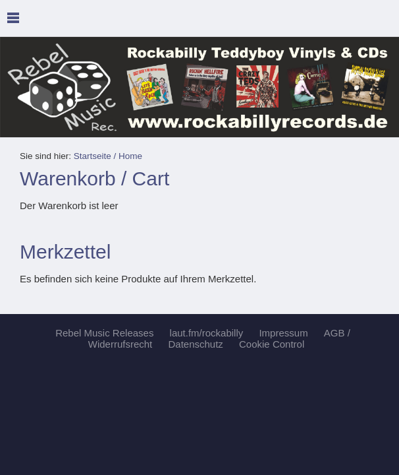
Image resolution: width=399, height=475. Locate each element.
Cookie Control (271, 344)
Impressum (283, 332)
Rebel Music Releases (104, 332)
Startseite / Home (108, 156)
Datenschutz (195, 344)
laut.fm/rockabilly (207, 332)
